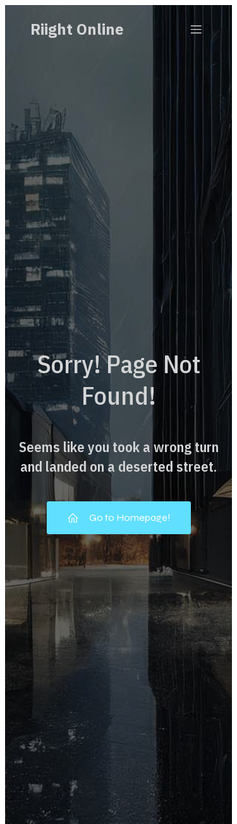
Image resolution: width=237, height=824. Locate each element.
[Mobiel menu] (196, 29)
